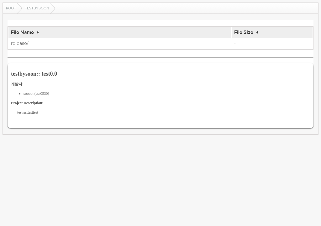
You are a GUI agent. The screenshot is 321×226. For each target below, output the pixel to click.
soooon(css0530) (36, 93)
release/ (20, 43)
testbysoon (37, 8)
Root (11, 8)
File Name (22, 32)
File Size (243, 32)
